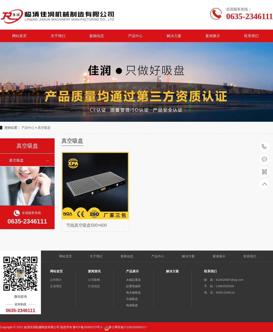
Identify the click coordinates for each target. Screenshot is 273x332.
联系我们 (251, 36)
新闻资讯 (94, 271)
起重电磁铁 (133, 286)
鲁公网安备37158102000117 (128, 327)
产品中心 (135, 36)
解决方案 (174, 36)
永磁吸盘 (132, 299)
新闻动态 (96, 36)
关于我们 (58, 36)
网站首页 (19, 36)
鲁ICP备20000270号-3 (88, 327)
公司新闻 (94, 279)
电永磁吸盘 (133, 292)
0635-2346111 (264, 147)
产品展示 (132, 271)
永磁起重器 (133, 279)
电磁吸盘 (132, 305)
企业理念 (56, 286)
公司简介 (56, 279)
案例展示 (212, 36)
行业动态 (94, 286)
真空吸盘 (44, 127)
